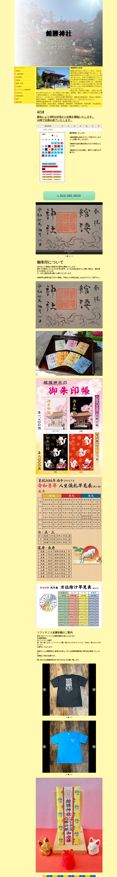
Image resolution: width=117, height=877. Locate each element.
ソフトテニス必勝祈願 (23, 89)
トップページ (20, 68)
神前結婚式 (19, 96)
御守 (17, 99)
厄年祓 (18, 80)
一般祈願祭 (19, 74)
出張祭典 (19, 77)
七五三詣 (19, 93)
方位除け (19, 86)
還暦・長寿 (19, 83)
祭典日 (18, 71)
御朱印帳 (19, 102)
